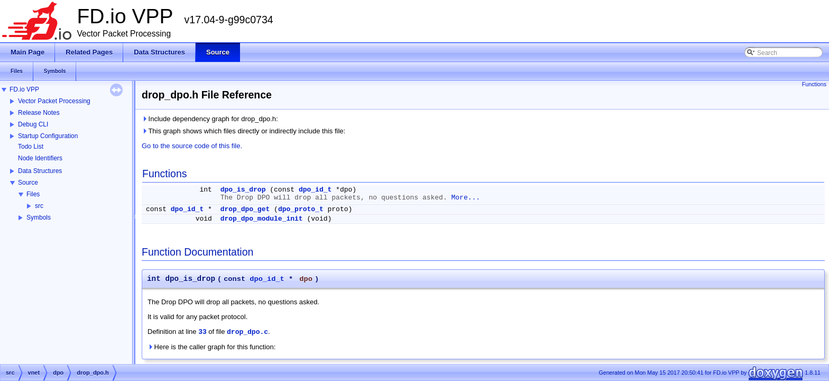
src (39, 206)
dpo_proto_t (301, 209)
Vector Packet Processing (54, 101)
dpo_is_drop (243, 190)
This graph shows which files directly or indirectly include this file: (243, 131)
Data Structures (40, 171)
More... (466, 198)
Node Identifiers (40, 158)
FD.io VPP (24, 89)
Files (33, 194)
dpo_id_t (315, 190)
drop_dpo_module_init (261, 219)
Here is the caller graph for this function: (211, 347)
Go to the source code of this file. (192, 146)
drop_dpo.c (247, 332)
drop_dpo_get (245, 209)
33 (202, 332)
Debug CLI (33, 124)
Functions (814, 84)
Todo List (30, 146)
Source (28, 182)
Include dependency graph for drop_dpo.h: (210, 119)
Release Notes (39, 112)
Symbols (38, 217)
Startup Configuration (48, 136)
